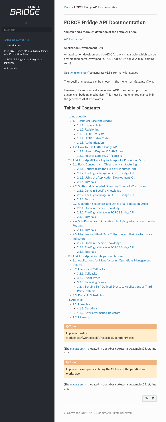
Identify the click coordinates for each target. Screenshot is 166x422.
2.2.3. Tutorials (86, 199)
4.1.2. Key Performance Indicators (98, 312)
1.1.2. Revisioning (88, 129)
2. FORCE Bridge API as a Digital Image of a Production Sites (26, 53)
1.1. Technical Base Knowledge (92, 120)
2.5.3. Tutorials (86, 251)
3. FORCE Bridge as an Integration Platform (23, 61)
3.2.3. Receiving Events (91, 282)
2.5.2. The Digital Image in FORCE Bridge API (105, 247)
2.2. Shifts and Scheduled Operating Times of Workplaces (109, 186)
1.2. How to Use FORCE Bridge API (95, 147)
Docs (67, 7)
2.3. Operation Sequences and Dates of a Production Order (110, 203)
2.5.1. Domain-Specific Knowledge (99, 243)
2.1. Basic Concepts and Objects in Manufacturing (105, 164)
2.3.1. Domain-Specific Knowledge (99, 208)
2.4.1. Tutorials (86, 230)
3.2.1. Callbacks (87, 273)
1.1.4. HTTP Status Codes (93, 138)
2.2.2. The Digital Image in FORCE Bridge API (105, 195)
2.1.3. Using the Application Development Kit (106, 177)
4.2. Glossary (81, 317)
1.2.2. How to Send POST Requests (99, 155)
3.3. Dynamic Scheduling (88, 295)
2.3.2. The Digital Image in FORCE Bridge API (105, 212)
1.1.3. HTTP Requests (90, 134)
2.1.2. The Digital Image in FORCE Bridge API (105, 173)
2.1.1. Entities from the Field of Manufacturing (106, 168)
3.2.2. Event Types (88, 278)
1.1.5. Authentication (90, 142)
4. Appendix (10, 68)
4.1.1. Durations (87, 308)
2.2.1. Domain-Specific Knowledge (99, 190)
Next (149, 398)
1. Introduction (12, 45)
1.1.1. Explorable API (90, 125)
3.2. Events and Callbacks (89, 269)
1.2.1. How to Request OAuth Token (100, 151)
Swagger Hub (78, 72)
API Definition (73, 39)
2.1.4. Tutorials (86, 182)
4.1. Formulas (81, 304)
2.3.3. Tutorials (86, 216)
